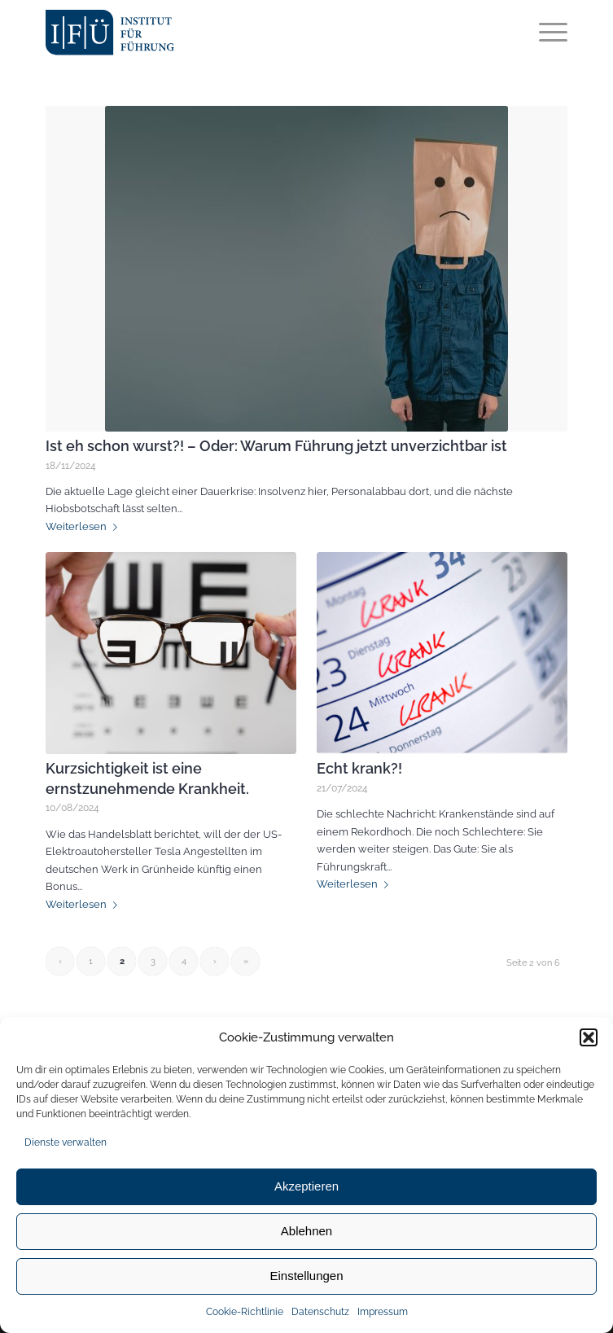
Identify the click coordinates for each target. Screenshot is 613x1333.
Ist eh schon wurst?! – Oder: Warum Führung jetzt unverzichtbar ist (276, 446)
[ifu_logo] (191, 32)
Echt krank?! (359, 769)
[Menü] (545, 32)
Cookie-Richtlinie (244, 1312)
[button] (588, 1037)
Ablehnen (306, 1231)
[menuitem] (545, 32)
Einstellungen (306, 1276)
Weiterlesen (85, 526)
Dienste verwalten (65, 1142)
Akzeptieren (306, 1186)
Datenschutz (320, 1312)
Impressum (382, 1312)
